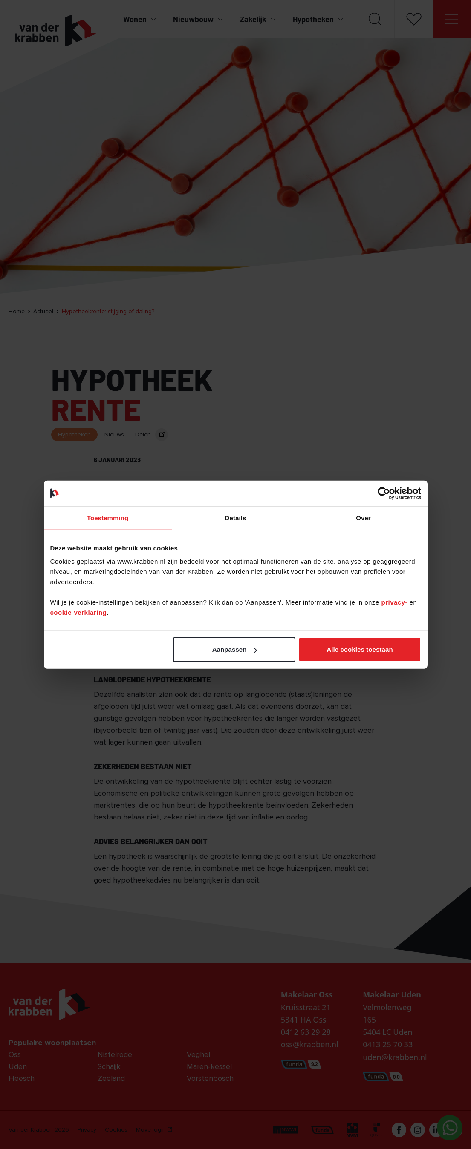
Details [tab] (235, 517)
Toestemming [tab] (108, 517)
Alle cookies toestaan (360, 649)
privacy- (395, 602)
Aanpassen (234, 649)
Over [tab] (363, 517)
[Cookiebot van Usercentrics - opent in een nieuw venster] (384, 493)
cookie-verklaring (78, 612)
